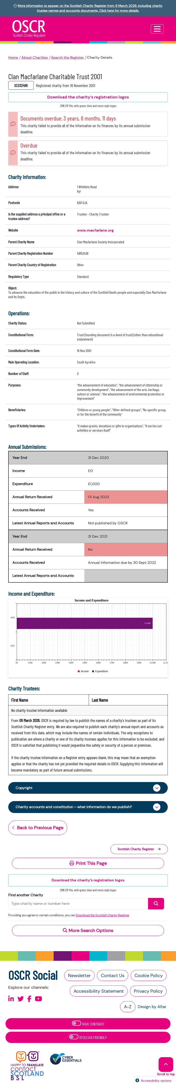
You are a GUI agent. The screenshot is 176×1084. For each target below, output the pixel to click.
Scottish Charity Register (139, 849)
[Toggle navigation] (157, 29)
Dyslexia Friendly (88, 1037)
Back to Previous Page (37, 828)
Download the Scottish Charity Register (102, 915)
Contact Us (112, 975)
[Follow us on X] (20, 999)
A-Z (128, 1007)
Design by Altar (152, 1006)
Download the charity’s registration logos (88, 880)
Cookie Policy (149, 975)
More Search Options (88, 930)
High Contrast (88, 1023)
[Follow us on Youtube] (38, 999)
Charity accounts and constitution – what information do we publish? (74, 807)
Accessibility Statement (99, 991)
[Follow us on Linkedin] (11, 999)
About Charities (34, 57)
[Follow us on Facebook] (29, 999)
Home (13, 57)
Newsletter (79, 975)
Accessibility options (156, 1080)
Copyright (24, 787)
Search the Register (67, 57)
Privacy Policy (148, 991)
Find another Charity (25, 895)
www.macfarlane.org (95, 230)
